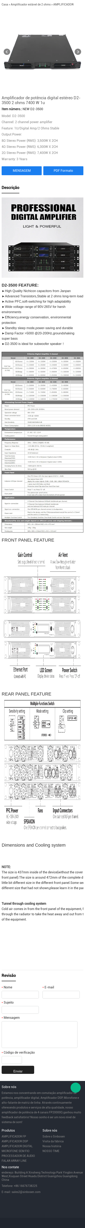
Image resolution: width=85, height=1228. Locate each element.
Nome (7, 987)
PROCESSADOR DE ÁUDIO (18, 1156)
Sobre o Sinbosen (53, 1136)
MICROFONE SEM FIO (15, 1151)
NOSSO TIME (50, 1151)
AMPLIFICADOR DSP (15, 1141)
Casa (5, 4)
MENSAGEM (22, 171)
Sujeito (8, 1002)
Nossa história (51, 1146)
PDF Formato (63, 171)
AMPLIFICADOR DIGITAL (17, 1146)
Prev (7, 52)
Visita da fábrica (53, 1141)
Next (78, 52)
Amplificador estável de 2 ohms (31, 4)
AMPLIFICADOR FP (14, 1136)
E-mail (48, 987)
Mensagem (11, 1018)
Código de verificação (18, 1052)
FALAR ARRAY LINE (14, 1160)
